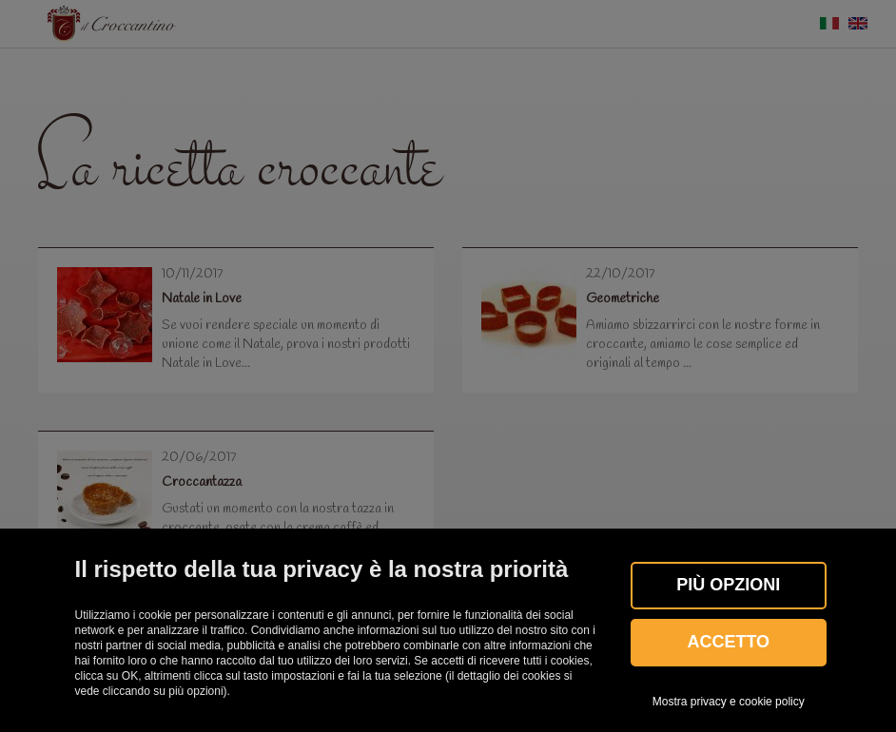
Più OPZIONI (728, 584)
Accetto (728, 641)
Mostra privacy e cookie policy (729, 701)
